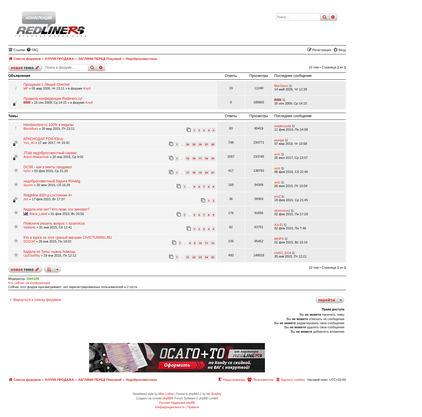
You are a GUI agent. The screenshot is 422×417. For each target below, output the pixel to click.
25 (212, 257)
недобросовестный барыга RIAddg (51, 181)
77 (200, 158)
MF (25, 88)
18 (194, 172)
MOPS (279, 239)
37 (206, 144)
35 (194, 144)
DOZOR (29, 241)
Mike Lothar (165, 394)
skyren (28, 185)
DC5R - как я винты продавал (47, 167)
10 (200, 243)
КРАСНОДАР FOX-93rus (43, 139)
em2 (277, 196)
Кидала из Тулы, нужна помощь (49, 252)
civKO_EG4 (282, 253)
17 (187, 172)
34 (187, 144)
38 (212, 144)
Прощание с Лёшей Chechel (46, 85)
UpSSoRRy (31, 255)
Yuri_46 (28, 142)
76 (194, 158)
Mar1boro (281, 86)
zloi (25, 199)
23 (200, 257)
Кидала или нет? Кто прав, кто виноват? (56, 209)
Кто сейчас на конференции (29, 283)
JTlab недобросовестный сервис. (50, 153)
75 (187, 158)
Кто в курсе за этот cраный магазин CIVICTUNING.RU (67, 238)
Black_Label (38, 214)
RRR (26, 102)
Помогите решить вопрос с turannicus (54, 223)
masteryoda (282, 126)
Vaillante (29, 227)
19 (200, 172)
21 (212, 172)
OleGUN (33, 278)
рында (279, 140)
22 (194, 257)
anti (277, 154)
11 (206, 243)
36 (200, 144)
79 (212, 158)
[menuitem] (32, 49)
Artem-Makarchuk (36, 157)
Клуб (87, 88)
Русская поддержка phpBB (177, 402)
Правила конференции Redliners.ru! (52, 99)
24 (206, 257)
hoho (26, 171)
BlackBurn (30, 128)
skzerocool (282, 210)
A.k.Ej (278, 224)
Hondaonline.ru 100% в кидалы (48, 125)
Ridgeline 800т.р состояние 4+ (47, 195)
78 (206, 158)
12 (212, 243)
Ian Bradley (213, 394)
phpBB (167, 398)
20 (206, 172)
